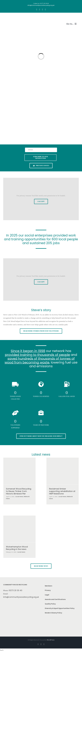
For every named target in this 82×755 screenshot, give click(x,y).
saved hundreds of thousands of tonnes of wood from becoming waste (40, 360)
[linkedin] (45, 9)
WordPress (50, 640)
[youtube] (42, 9)
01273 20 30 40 (15, 590)
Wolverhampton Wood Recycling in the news (17, 547)
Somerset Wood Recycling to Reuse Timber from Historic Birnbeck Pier (18, 491)
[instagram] (39, 9)
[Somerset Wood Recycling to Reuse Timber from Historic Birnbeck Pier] (19, 471)
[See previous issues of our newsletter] (41, 165)
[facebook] (36, 9)
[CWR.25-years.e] (11, 16)
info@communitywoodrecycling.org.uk (21, 597)
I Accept (41, 201)
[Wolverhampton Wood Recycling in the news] (19, 529)
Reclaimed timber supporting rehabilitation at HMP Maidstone (62, 491)
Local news (19, 497)
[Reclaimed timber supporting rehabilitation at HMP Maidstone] (62, 471)
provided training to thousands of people (37, 355)
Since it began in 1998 (28, 351)
